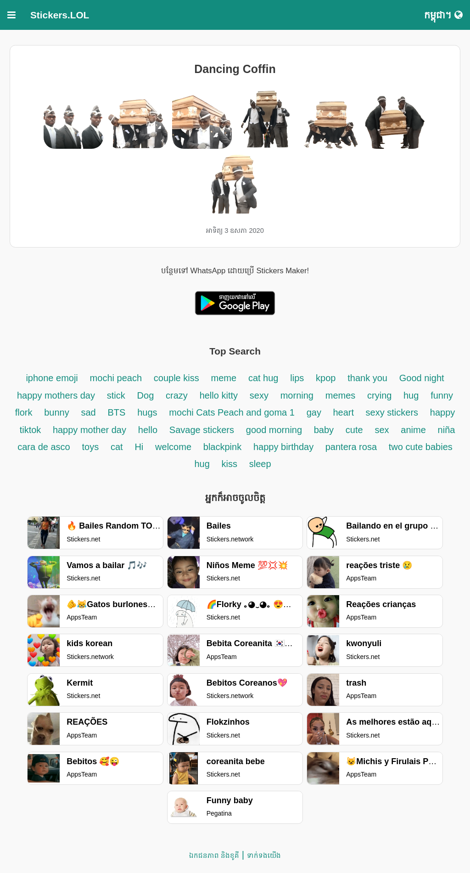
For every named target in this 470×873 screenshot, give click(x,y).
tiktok (32, 430)
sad (88, 412)
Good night (421, 378)
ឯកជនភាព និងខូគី (214, 855)
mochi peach (116, 378)
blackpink (222, 447)
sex (382, 430)
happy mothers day (56, 395)
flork (24, 412)
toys (90, 447)
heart (344, 412)
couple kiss (176, 378)
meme (224, 378)
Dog (145, 395)
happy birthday (284, 447)
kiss (229, 464)
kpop (326, 378)
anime (413, 430)
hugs (147, 412)
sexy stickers (392, 412)
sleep (260, 464)
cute (354, 430)
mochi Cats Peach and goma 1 (232, 412)
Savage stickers (201, 430)
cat (117, 447)
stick (116, 395)
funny (442, 395)
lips (297, 378)
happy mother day (89, 430)
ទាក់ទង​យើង (264, 855)
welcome (173, 447)
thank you (367, 378)
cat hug (263, 378)
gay (315, 412)
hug (411, 395)
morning (296, 395)
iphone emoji (52, 378)
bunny (56, 412)
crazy (177, 395)
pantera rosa (351, 447)
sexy (259, 395)
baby (324, 430)
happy (442, 412)
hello (147, 430)
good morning (275, 430)
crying (380, 395)
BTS (117, 412)
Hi (138, 447)
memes (340, 395)
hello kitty (219, 395)
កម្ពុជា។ (443, 15)
